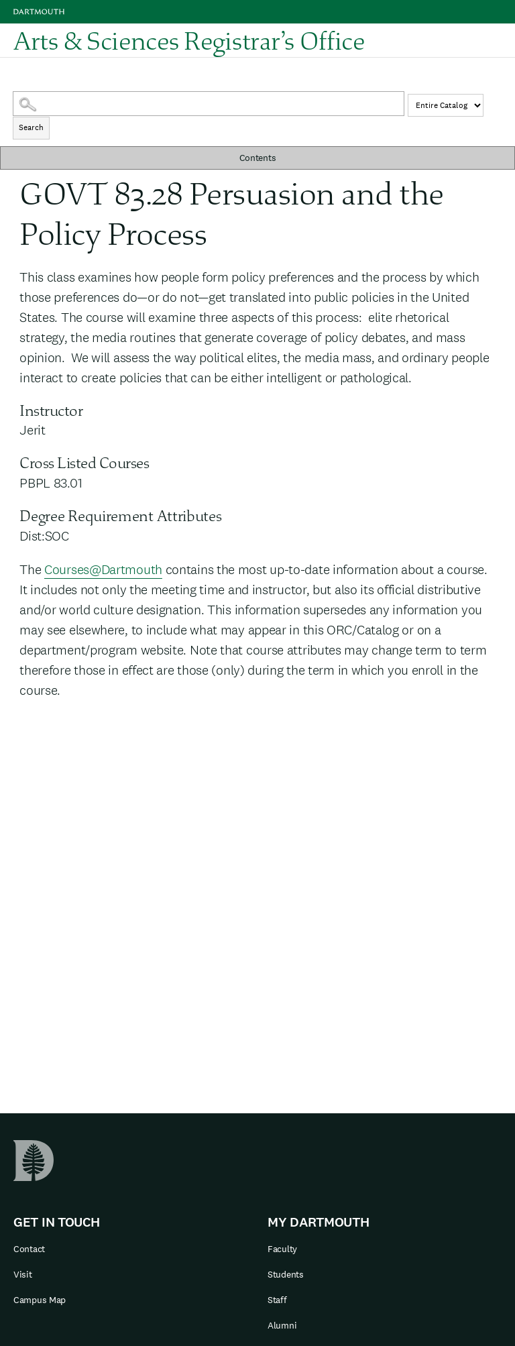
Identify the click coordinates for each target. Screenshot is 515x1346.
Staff (277, 1300)
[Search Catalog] (208, 103)
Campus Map (39, 1300)
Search (31, 127)
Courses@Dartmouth (103, 569)
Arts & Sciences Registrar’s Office (189, 40)
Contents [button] (257, 158)
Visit (22, 1274)
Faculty (282, 1249)
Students (286, 1274)
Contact (29, 1249)
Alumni (282, 1325)
